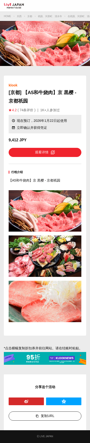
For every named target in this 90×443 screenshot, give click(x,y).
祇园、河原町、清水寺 (50, 16)
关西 (19, 16)
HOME (7, 16)
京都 (29, 16)
